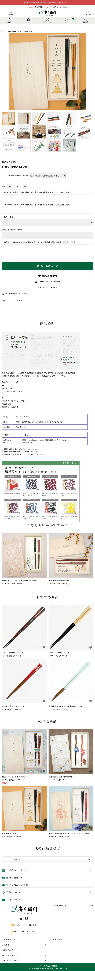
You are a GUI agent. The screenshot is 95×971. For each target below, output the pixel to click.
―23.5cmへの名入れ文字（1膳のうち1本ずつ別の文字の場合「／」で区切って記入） (36, 192)
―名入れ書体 (7, 217)
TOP (3, 31)
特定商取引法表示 (9, 955)
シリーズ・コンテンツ (11, 939)
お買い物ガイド (56, 939)
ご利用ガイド (7, 944)
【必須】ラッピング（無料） (12, 229)
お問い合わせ (7, 950)
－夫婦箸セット (27, 31)
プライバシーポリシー (10, 960)
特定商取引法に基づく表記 (15, 293)
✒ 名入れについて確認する (47, 287)
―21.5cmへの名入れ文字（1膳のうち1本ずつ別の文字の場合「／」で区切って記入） (36, 204)
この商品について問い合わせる (47, 281)
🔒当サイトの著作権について (24, 931)
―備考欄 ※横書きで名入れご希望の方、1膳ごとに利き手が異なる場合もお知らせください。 (40, 242)
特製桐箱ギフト (13, 31)
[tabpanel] (47, 71)
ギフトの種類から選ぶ (58, 905)
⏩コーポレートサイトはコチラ (23, 925)
